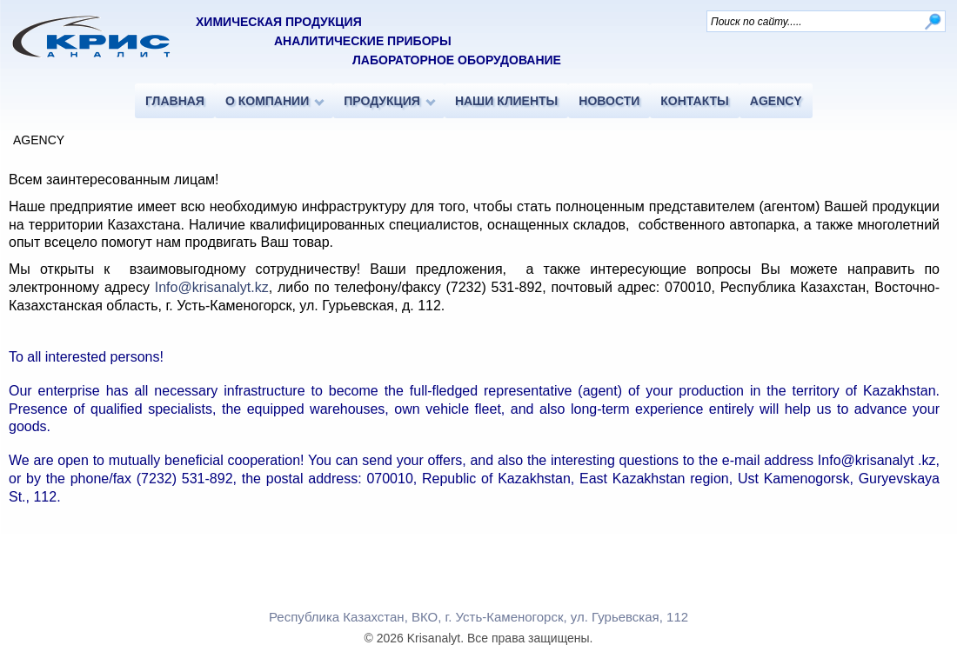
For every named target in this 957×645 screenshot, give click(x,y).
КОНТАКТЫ (694, 101)
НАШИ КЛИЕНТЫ (506, 101)
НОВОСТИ (609, 101)
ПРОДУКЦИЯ (382, 101)
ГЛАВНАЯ (174, 101)
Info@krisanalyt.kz (212, 287)
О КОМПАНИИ (267, 101)
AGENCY (776, 101)
